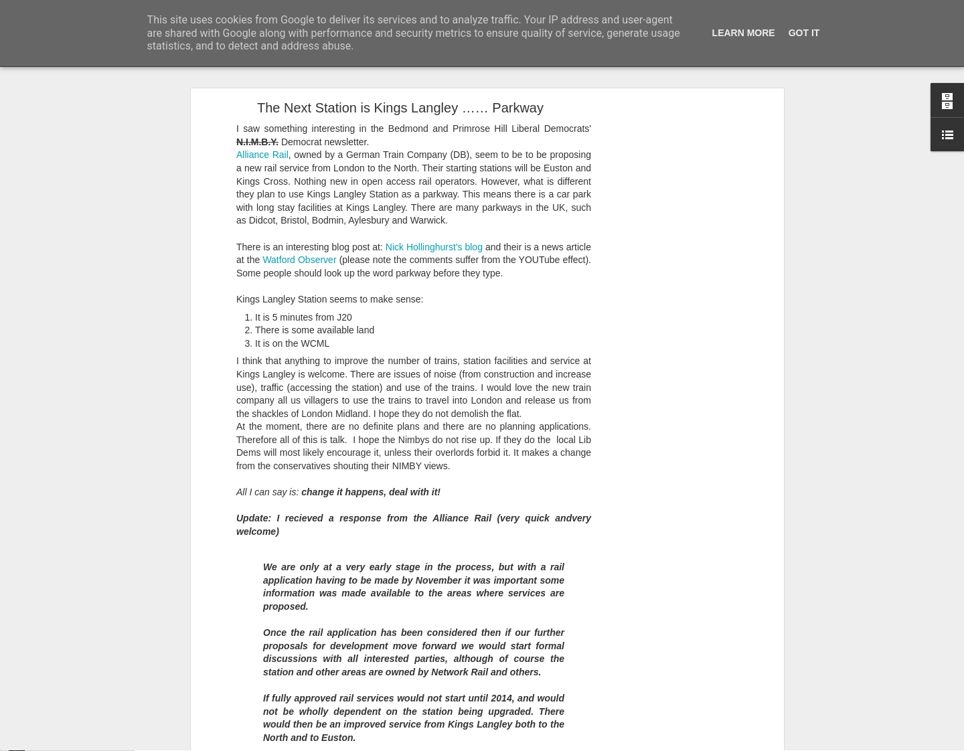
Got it (804, 32)
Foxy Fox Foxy (59, 744)
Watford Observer (299, 194)
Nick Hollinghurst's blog (435, 181)
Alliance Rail (262, 89)
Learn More (743, 32)
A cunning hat (57, 714)
